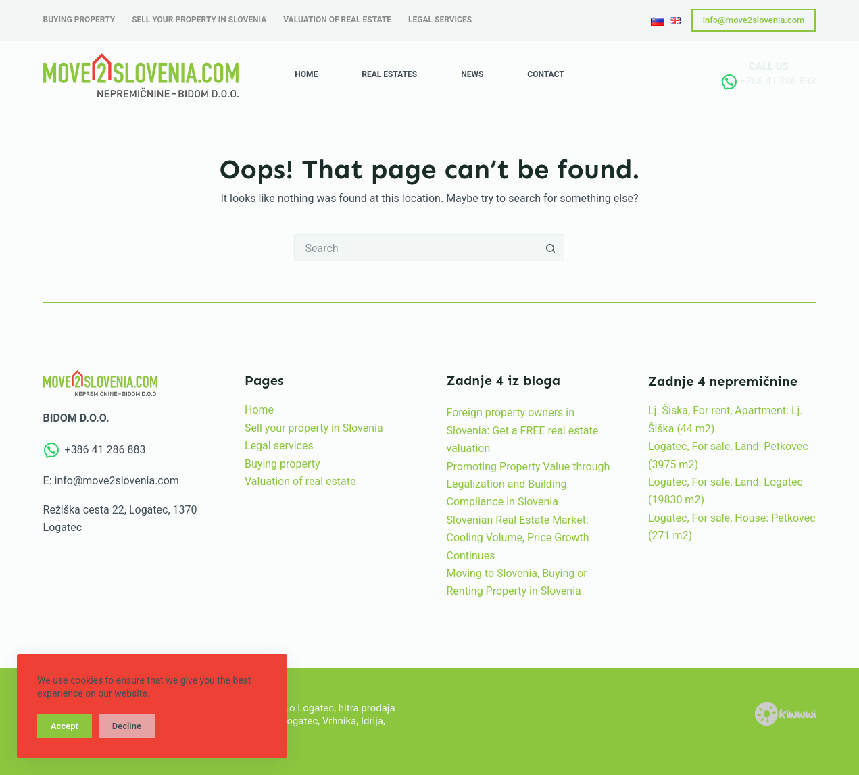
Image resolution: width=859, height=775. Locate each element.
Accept (64, 726)
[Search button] (550, 247)
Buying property (282, 463)
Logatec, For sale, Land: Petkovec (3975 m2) (728, 455)
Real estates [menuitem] (389, 74)
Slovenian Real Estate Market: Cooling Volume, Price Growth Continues (517, 538)
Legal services (279, 445)
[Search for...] (415, 247)
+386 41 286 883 (778, 81)
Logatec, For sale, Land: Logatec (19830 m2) (725, 491)
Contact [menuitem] (545, 74)
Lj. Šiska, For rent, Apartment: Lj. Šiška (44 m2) (725, 419)
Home (259, 409)
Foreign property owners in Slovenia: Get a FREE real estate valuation (522, 430)
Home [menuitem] (306, 74)
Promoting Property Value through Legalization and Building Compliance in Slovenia (528, 484)
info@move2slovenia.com (754, 20)
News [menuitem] (472, 74)
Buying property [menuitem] (79, 19)
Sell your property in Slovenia (314, 428)
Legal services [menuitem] (440, 19)
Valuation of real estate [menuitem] (337, 19)
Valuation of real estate (300, 481)
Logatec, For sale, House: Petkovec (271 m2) (732, 526)
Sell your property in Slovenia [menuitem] (199, 19)
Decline (126, 726)
